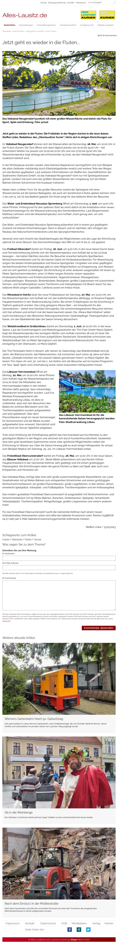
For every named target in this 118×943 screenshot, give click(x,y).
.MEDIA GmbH (80, 939)
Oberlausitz (17, 539)
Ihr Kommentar (9, 578)
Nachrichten (18, 31)
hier (95, 619)
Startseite (6, 31)
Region (28, 539)
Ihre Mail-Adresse (10, 563)
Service (37, 539)
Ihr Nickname (8, 553)
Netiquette (6, 621)
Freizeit (5, 539)
